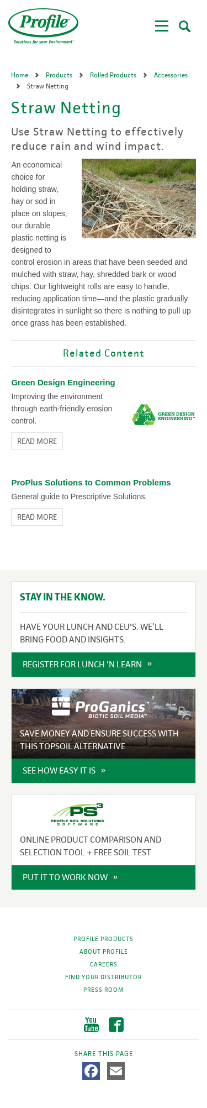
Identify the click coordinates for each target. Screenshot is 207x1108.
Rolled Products (114, 75)
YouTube (91, 1025)
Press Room (103, 990)
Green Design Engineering (63, 382)
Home (20, 75)
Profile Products (103, 939)
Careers (104, 964)
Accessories (171, 75)
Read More (37, 441)
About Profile (103, 951)
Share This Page (104, 1053)
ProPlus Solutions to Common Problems (91, 482)
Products (60, 75)
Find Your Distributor (103, 977)
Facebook (116, 1025)
